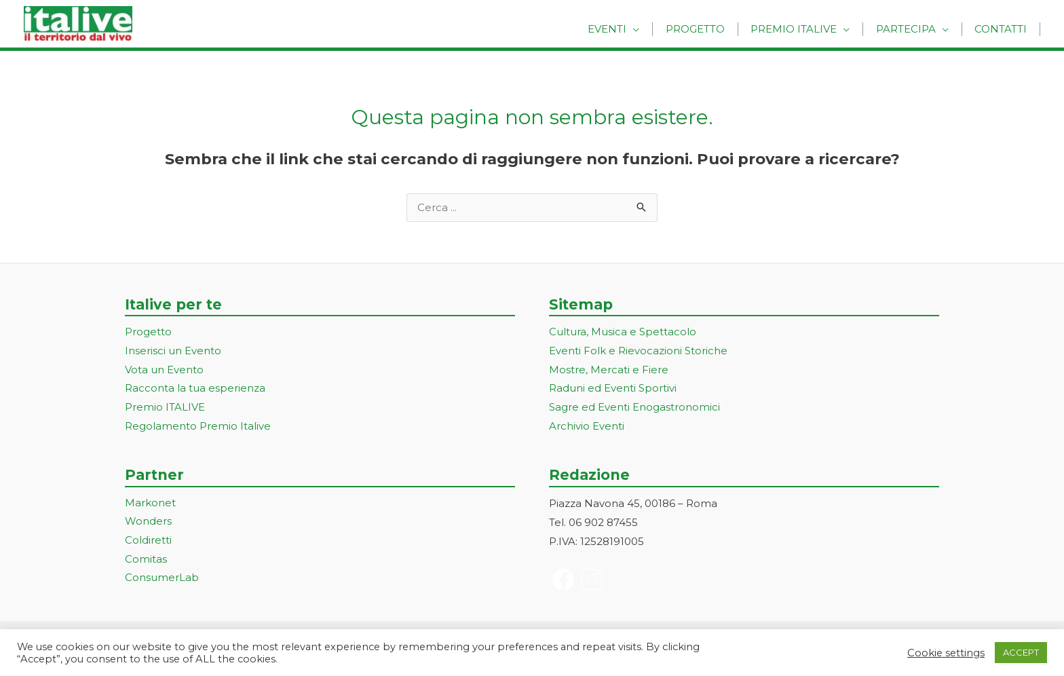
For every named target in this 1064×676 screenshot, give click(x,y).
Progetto (712, 28)
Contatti (1003, 28)
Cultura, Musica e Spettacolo (622, 332)
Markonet (150, 503)
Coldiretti (148, 542)
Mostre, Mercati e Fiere (608, 370)
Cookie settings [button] (946, 653)
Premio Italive (806, 28)
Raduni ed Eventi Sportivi (613, 389)
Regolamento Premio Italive (198, 427)
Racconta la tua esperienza (195, 389)
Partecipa (913, 28)
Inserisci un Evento (173, 351)
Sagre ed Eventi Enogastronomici (634, 408)
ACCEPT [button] (1021, 652)
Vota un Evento (164, 370)
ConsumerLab (162, 580)
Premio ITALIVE (165, 408)
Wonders (148, 523)
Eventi (630, 28)
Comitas (146, 561)
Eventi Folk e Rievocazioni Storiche (638, 351)
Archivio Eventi (586, 427)
